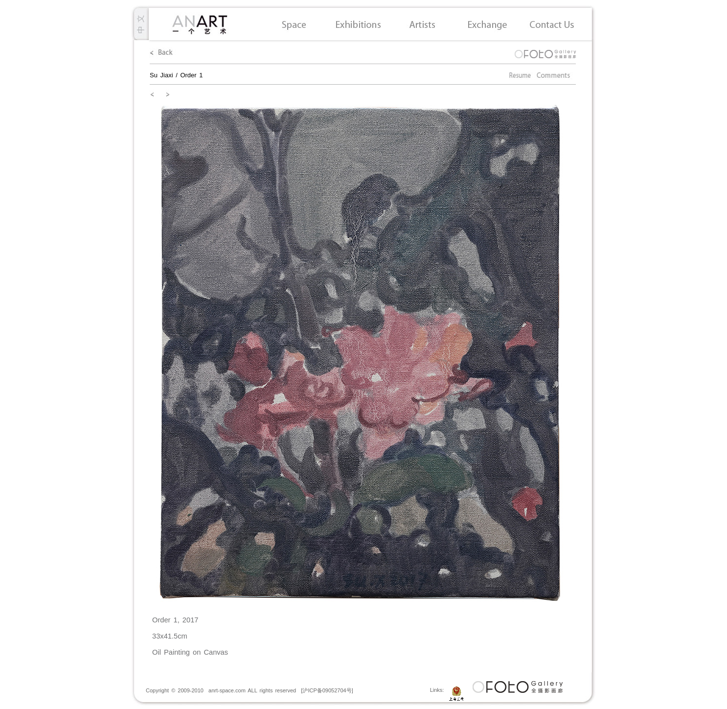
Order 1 (191, 75)
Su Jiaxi (161, 75)
